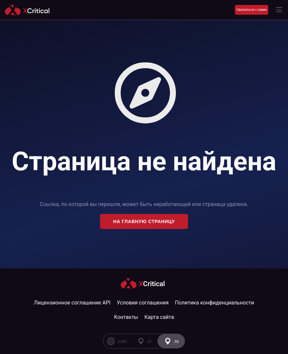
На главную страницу (144, 221)
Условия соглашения (143, 303)
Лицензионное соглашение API (72, 303)
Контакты (126, 317)
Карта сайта (159, 317)
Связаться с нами (252, 10)
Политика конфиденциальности (214, 303)
